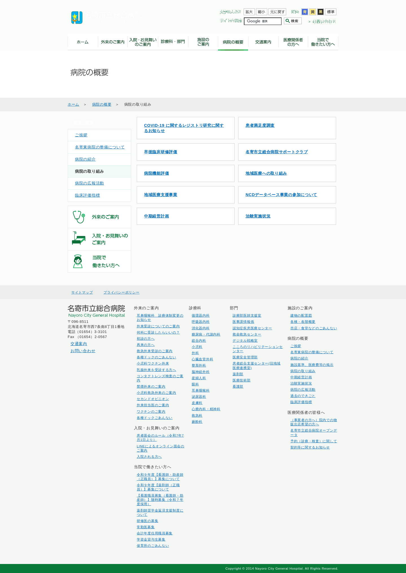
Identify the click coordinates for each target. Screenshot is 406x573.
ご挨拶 (81, 135)
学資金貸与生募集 (151, 539)
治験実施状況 (258, 216)
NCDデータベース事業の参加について (281, 194)
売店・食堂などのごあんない (313, 328)
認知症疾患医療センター (252, 328)
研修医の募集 (147, 521)
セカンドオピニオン (153, 399)
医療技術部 (242, 380)
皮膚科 (197, 403)
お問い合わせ (82, 350)
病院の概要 (102, 104)
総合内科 (199, 340)
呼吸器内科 (201, 321)
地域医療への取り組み (266, 173)
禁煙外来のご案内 (151, 386)
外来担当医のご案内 (153, 405)
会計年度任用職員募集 (155, 533)
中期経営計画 (156, 216)
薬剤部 (238, 374)
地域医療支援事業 (160, 194)
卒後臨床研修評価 (160, 152)
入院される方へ (149, 456)
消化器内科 (201, 328)
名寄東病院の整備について (100, 147)
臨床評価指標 (87, 195)
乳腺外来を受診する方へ (156, 370)
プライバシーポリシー (121, 292)
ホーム (73, 104)
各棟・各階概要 (302, 321)
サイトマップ (82, 292)
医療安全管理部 (245, 357)
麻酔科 (197, 421)
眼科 (195, 384)
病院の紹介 (85, 159)
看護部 (238, 386)
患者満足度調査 (260, 125)
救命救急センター (247, 334)
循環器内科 (201, 315)
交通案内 (78, 343)
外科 (195, 353)
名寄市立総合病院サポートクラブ (277, 152)
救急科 (197, 415)
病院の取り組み (302, 371)
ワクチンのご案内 (151, 411)
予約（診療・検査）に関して (313, 441)
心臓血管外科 (202, 359)
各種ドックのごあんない (156, 357)
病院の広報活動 (89, 183)
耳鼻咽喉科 (201, 390)
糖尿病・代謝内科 (206, 334)
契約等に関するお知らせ (310, 447)
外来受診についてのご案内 (158, 326)
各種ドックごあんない (155, 417)
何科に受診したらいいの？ (158, 332)
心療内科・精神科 (206, 409)
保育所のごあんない (153, 545)
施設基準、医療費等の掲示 (312, 365)
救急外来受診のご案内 (155, 351)
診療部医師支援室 (247, 315)
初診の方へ (146, 338)
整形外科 (199, 365)
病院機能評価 (156, 173)
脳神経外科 (201, 372)
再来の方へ (146, 345)
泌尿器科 (199, 396)
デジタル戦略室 (245, 340)
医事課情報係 (243, 321)
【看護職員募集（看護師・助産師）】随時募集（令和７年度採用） (160, 500)
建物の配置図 (301, 315)
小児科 (197, 346)
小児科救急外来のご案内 (156, 392)
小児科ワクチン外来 (153, 363)
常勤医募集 (146, 527)
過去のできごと (302, 395)
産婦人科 (199, 378)
